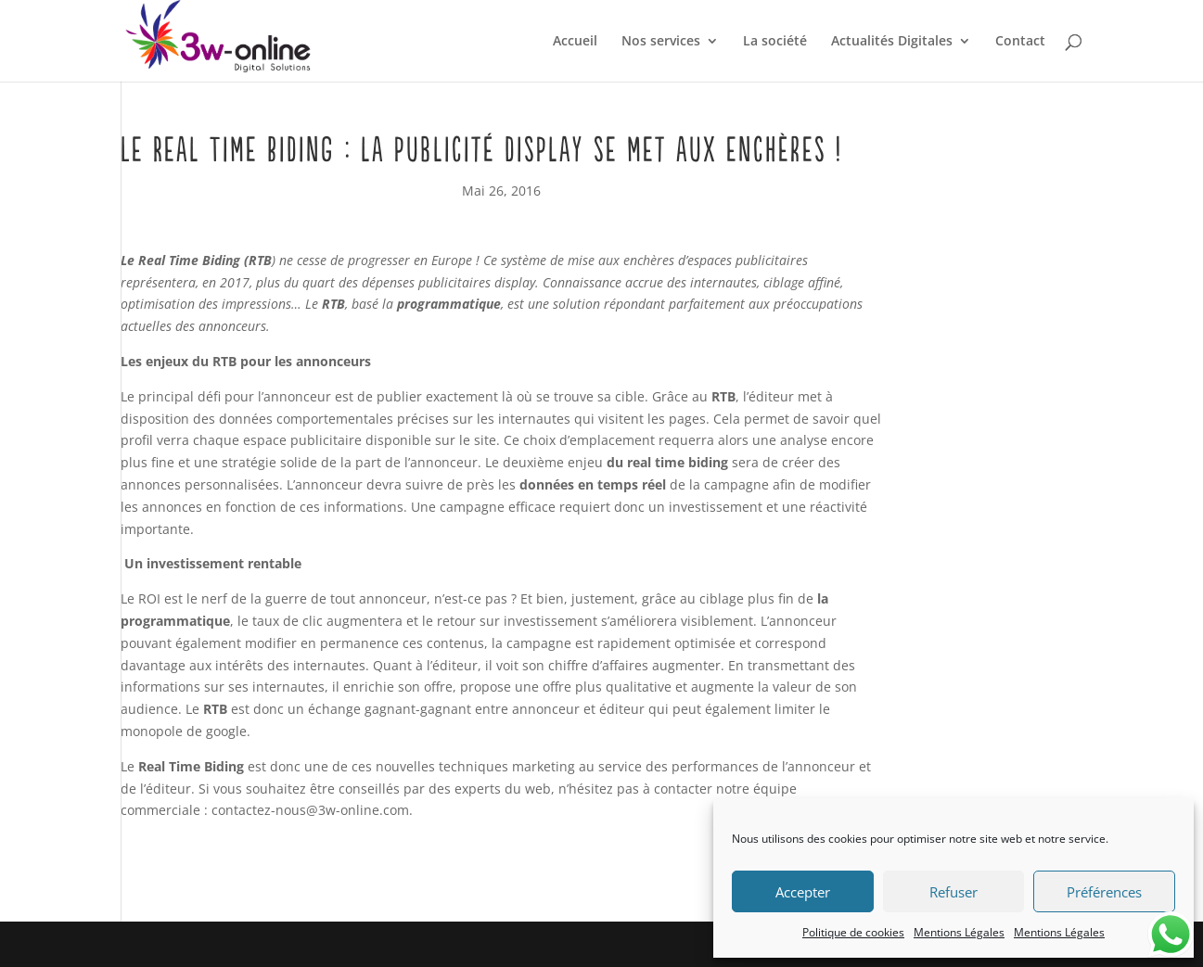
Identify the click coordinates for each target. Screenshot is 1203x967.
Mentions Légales (959, 932)
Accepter (802, 892)
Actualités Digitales (892, 41)
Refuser (953, 892)
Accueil (575, 41)
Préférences (1104, 892)
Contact (1020, 41)
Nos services (660, 41)
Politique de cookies (853, 932)
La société (775, 41)
